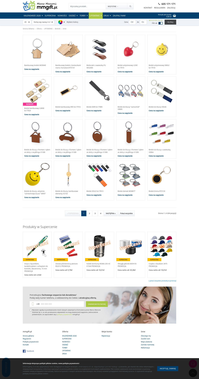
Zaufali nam (119, 15)
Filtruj (170, 22)
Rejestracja (106, 341)
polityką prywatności (64, 320)
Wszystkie (112, 6)
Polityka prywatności (31, 347)
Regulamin (159, 7)
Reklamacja (145, 353)
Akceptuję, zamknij (167, 368)
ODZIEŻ (73, 15)
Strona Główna (28, 28)
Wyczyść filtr (156, 20)
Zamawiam (97, 310)
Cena (126, 22)
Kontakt (147, 7)
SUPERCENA (50, 15)
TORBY (84, 15)
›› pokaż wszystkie (162, 286)
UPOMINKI (96, 15)
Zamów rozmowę (147, 350)
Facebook (30, 357)
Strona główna (28, 341)
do (138, 22)
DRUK (107, 15)
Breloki (57, 28)
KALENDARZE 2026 (33, 15)
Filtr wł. (155, 23)
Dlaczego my (146, 341)
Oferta (39, 28)
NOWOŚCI (62, 15)
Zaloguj (171, 7)
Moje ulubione (146, 347)
